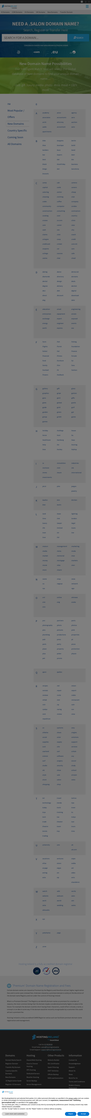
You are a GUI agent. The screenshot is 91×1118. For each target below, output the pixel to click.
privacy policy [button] (73, 1098)
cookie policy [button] (33, 1102)
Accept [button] (83, 1114)
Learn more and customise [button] (14, 1114)
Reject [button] (70, 1114)
